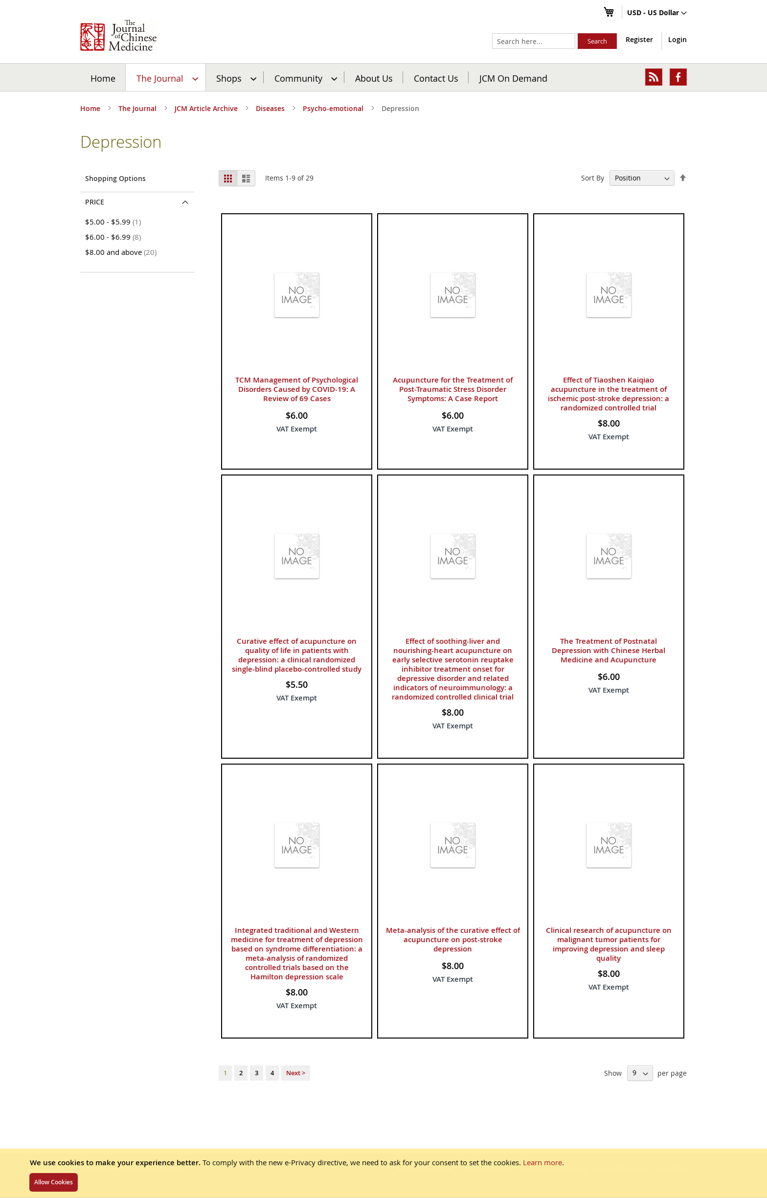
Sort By (592, 177)
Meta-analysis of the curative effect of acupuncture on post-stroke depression (453, 939)
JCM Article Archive (207, 108)
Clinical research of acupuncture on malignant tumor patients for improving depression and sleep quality (609, 944)
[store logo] (118, 35)
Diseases (271, 108)
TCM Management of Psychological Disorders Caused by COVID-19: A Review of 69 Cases (296, 389)
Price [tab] (94, 201)
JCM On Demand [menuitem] (513, 77)
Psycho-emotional (334, 108)
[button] (657, 13)
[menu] (383, 77)
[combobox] (533, 41)
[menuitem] (166, 77)
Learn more (542, 1162)
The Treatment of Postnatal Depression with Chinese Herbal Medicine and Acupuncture (608, 650)
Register (639, 39)
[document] (383, 1173)
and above (122, 252)
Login (677, 39)
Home (102, 77)
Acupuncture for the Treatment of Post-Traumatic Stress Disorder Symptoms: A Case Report (453, 389)
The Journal (138, 108)
